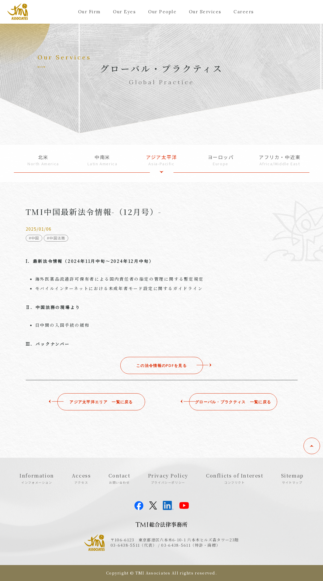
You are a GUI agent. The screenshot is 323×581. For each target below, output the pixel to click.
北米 (43, 160)
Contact (119, 478)
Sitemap (292, 478)
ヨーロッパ (220, 160)
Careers (243, 11)
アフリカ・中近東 (279, 160)
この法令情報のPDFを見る (161, 365)
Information (37, 478)
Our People (162, 11)
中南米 (102, 160)
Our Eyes (124, 11)
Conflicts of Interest (234, 478)
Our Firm (89, 11)
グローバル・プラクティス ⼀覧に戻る (230, 401)
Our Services (205, 11)
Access (81, 478)
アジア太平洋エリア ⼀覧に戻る (92, 401)
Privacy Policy (168, 478)
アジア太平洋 (161, 160)
